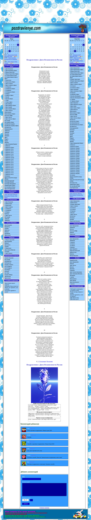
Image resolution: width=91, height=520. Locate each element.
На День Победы (8, 274)
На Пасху (7, 213)
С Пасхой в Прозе (9, 98)
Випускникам (73, 111)
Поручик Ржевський (75, 250)
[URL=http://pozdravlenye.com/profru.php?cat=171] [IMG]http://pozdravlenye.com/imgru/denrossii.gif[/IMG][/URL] (44, 415)
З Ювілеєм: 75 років (75, 171)
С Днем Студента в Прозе (11, 85)
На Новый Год (8, 261)
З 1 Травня (72, 99)
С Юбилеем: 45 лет (9, 162)
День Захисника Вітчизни (76, 273)
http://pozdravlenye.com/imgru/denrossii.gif (44, 420)
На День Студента (9, 264)
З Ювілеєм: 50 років (75, 163)
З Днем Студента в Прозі (76, 84)
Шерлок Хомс (73, 252)
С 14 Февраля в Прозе (10, 88)
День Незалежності (74, 282)
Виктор (15, 194)
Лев (16, 196)
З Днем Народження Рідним (76, 143)
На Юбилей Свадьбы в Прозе (12, 125)
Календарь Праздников (10, 183)
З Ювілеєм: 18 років (75, 149)
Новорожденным (9, 129)
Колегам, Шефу (73, 114)
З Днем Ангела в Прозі (75, 118)
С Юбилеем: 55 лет (9, 166)
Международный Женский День (10, 55)
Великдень (72, 275)
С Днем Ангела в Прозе (10, 118)
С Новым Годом (8, 203)
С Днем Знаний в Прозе (10, 108)
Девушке (7, 142)
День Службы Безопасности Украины (10, 58)
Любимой (7, 132)
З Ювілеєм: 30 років (75, 155)
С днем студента (8, 253)
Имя (23, 476)
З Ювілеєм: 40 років (75, 160)
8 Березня (72, 247)
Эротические (8, 276)
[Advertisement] (45, 12)
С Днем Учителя (8, 110)
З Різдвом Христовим (75, 79)
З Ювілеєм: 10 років (75, 148)
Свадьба (7, 228)
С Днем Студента (9, 83)
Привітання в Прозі (74, 184)
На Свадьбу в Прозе (9, 122)
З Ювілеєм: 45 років (75, 161)
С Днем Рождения (9, 68)
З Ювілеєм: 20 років (75, 151)
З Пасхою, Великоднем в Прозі (77, 97)
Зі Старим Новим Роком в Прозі (76, 77)
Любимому (7, 130)
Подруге (6, 139)
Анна (5, 194)
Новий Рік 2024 (73, 260)
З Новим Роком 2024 (75, 71)
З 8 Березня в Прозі (74, 94)
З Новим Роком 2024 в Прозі (76, 73)
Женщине (7, 135)
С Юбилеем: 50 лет (9, 164)
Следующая (42, 361)
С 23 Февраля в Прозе (10, 92)
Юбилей (7, 231)
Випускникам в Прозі (75, 112)
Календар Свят (73, 182)
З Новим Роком (73, 202)
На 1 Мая (7, 273)
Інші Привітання (74, 187)
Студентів (72, 242)
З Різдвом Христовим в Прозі (77, 81)
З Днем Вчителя (74, 109)
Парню (6, 140)
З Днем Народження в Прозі (76, 69)
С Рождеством (8, 80)
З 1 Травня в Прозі (74, 101)
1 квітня (72, 277)
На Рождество (8, 263)
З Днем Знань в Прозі (75, 107)
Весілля (72, 229)
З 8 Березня (72, 92)
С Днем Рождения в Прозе (11, 70)
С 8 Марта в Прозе (9, 95)
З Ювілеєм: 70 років (75, 170)
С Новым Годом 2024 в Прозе (11, 73)
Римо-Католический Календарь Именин (9, 181)
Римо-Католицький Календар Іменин (77, 180)
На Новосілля (73, 126)
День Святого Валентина (76, 272)
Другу (6, 137)
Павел (6, 197)
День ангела (7, 244)
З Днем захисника (74, 89)
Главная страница (44, 507)
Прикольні (72, 234)
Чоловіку (72, 133)
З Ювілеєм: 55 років (75, 165)
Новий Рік (72, 227)
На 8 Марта (7, 269)
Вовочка (72, 254)
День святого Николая (10, 249)
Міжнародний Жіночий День (75, 55)
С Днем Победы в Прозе (10, 105)
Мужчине (7, 134)
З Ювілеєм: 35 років (75, 158)
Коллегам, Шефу (9, 115)
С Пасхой (7, 97)
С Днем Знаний (8, 107)
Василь (75, 193)
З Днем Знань (73, 106)
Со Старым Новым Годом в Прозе (11, 78)
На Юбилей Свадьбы (10, 124)
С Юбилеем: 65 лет (9, 169)
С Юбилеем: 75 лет (9, 172)
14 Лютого (72, 243)
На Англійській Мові (75, 186)
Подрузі (72, 138)
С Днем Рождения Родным (11, 144)
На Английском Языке (10, 187)
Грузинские (7, 233)
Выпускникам (8, 112)
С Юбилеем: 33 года (9, 157)
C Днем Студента (9, 207)
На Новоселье (8, 127)
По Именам (7, 176)
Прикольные (8, 235)
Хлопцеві (72, 139)
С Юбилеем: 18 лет (9, 150)
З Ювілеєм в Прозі (74, 146)
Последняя (50, 361)
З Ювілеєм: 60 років (75, 166)
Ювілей (72, 232)
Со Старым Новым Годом (11, 75)
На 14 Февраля (8, 266)
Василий (10, 194)
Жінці (71, 134)
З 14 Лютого (73, 86)
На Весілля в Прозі (74, 121)
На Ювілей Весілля (74, 123)
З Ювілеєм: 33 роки (74, 156)
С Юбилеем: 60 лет (9, 167)
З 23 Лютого (73, 209)
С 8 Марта (7, 93)
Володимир (73, 195)
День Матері (73, 280)
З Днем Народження (74, 67)
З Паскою (72, 212)
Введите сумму (26, 498)
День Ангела (73, 265)
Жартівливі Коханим (75, 221)
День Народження (74, 225)
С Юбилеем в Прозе (9, 147)
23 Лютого (72, 245)
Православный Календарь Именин (11, 178)
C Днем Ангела (8, 215)
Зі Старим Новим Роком (75, 74)
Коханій (72, 131)
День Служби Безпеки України (75, 58)
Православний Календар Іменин (76, 177)
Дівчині (72, 141)
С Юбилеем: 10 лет (9, 149)
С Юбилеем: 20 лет (9, 152)
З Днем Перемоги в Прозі (76, 104)
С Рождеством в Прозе (10, 81)
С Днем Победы (8, 103)
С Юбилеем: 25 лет (9, 154)
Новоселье (7, 230)
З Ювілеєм (72, 144)
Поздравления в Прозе (10, 185)
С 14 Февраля (8, 87)
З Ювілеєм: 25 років (75, 153)
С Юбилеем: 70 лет (9, 171)
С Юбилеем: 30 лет (9, 155)
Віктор (79, 193)
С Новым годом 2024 (9, 239)
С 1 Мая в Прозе (8, 102)
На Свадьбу (7, 120)
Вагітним (72, 268)
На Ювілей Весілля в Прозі (76, 124)
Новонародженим (74, 128)
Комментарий (26, 482)
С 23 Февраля (8, 90)
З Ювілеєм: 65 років (75, 168)
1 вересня (72, 283)
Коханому (72, 129)
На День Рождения (9, 257)
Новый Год (7, 226)
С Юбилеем (7, 145)
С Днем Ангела (8, 117)
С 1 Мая (6, 100)
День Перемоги (73, 249)
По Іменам (72, 175)
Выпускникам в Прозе (10, 113)
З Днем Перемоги (74, 102)
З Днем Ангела (73, 116)
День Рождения (8, 225)
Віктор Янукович (74, 255)
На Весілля (72, 119)
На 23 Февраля (8, 268)
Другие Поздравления (10, 188)
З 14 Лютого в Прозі (74, 87)
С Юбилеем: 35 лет (9, 159)
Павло (71, 196)
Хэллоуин (7, 251)
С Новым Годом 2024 (9, 72)
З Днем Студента (74, 82)
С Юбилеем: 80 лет (9, 174)
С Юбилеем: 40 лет (9, 161)
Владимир (7, 196)
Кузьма (12, 196)
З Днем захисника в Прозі (76, 91)
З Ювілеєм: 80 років (75, 173)
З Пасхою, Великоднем (75, 96)
